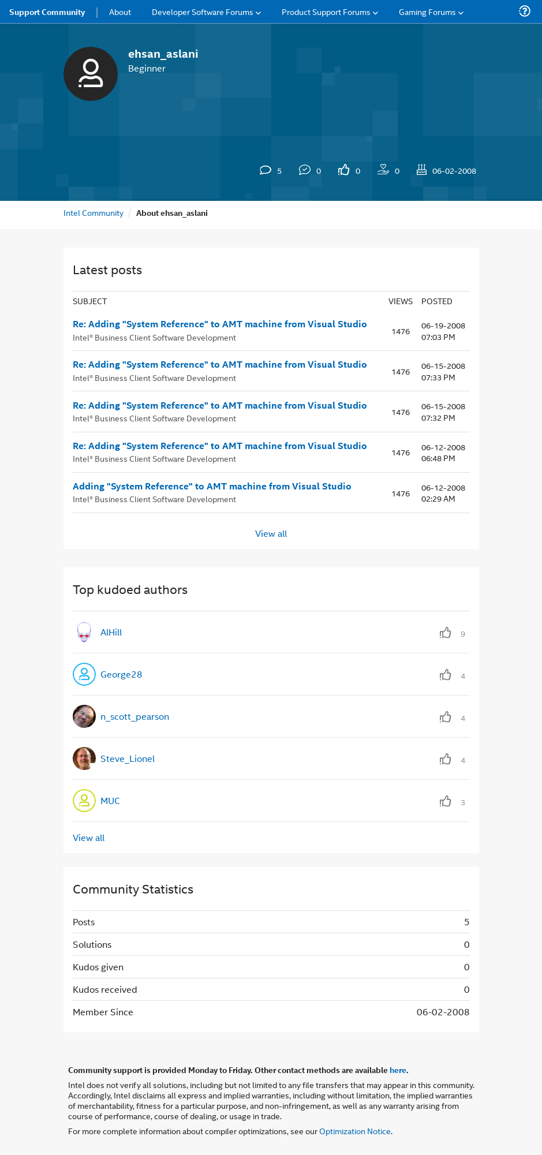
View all (271, 533)
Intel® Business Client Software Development (154, 337)
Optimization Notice (355, 1130)
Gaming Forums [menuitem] (427, 11)
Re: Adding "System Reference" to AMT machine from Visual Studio (220, 323)
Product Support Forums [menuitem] (326, 11)
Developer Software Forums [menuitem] (202, 11)
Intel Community (93, 212)
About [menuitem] (120, 11)
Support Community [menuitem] (47, 11)
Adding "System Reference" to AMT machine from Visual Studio (212, 486)
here (398, 1069)
